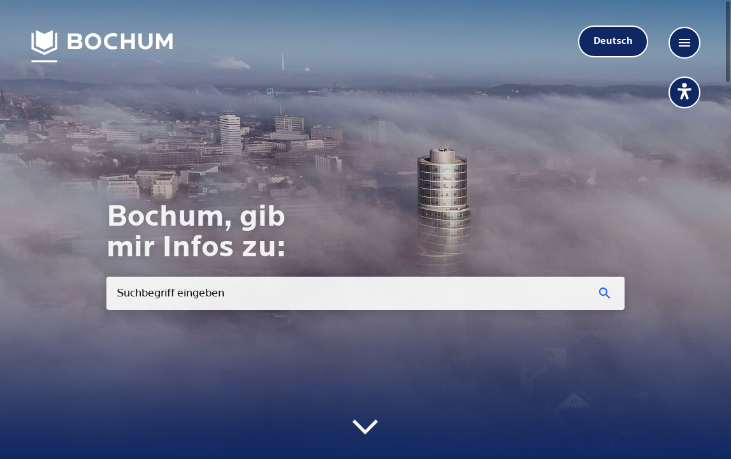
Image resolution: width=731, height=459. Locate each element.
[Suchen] (606, 293)
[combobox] (365, 293)
